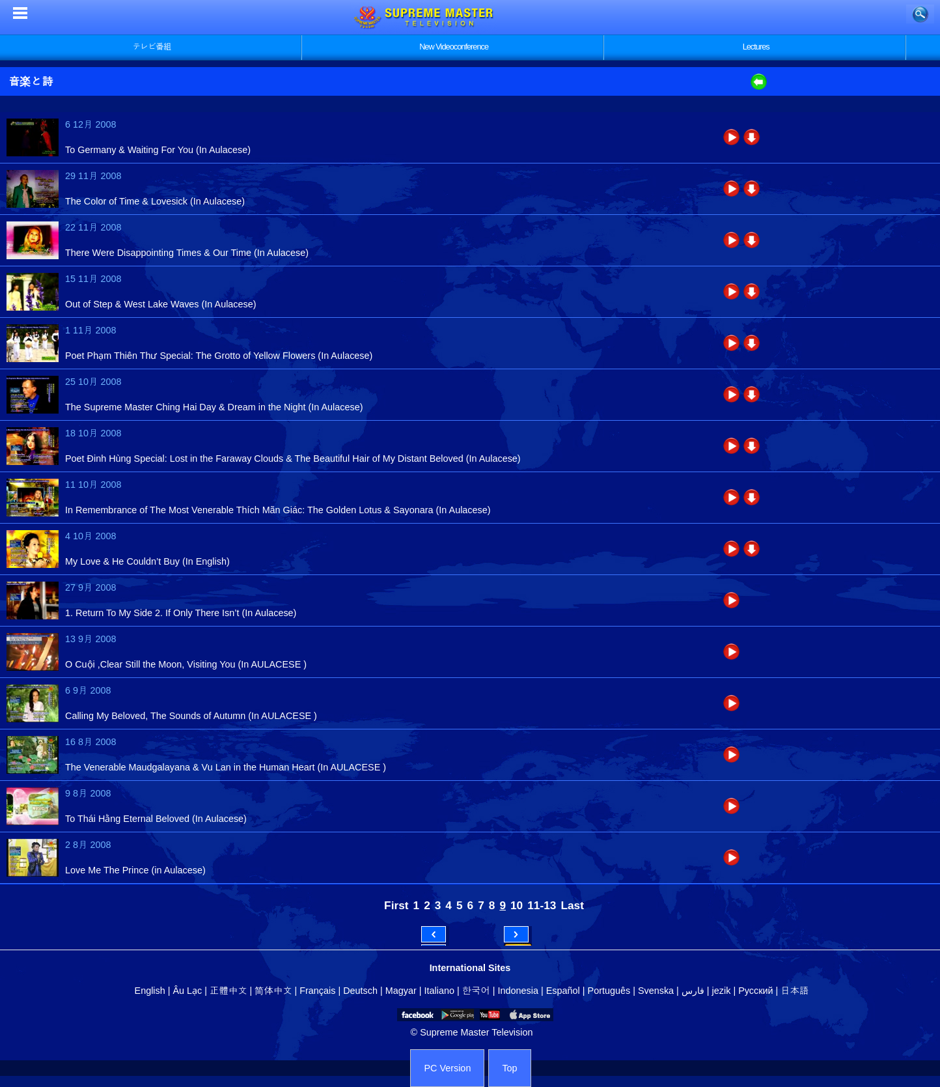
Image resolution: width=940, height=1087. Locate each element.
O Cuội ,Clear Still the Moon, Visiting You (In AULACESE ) (186, 664)
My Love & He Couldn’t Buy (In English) (147, 561)
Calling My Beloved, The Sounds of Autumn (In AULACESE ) (191, 716)
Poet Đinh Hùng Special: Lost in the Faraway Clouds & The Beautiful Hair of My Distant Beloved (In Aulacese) (293, 458)
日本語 (795, 990)
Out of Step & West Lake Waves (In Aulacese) (160, 304)
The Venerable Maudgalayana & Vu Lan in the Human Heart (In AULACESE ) (225, 767)
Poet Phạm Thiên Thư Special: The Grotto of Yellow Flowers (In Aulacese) (218, 355)
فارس (693, 990)
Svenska (656, 990)
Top (509, 1068)
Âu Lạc (187, 990)
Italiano (439, 990)
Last (572, 905)
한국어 (476, 990)
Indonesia (518, 990)
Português (609, 990)
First (396, 905)
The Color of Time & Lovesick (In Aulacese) (155, 201)
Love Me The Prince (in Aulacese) (135, 870)
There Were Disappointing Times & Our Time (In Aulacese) (187, 252)
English (150, 990)
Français (317, 990)
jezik (721, 990)
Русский (755, 990)
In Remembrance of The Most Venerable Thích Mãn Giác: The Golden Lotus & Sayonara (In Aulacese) (278, 510)
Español (563, 990)
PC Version (447, 1068)
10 (516, 905)
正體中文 (228, 990)
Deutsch (360, 990)
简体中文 (273, 990)
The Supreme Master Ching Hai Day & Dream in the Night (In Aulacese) (214, 407)
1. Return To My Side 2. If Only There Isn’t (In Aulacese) (180, 613)
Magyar (401, 990)
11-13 (541, 905)
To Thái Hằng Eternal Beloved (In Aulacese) (156, 818)
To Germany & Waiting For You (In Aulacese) (158, 150)
